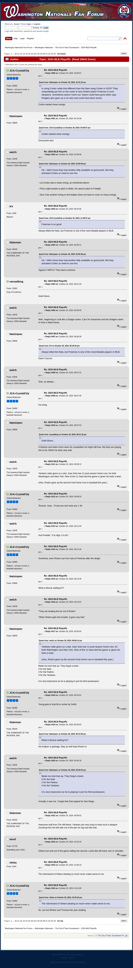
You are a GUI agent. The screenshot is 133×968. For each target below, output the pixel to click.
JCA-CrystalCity (19, 70)
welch (13, 152)
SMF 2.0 (55, 954)
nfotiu (13, 862)
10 (16, 54)
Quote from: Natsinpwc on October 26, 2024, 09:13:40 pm (62, 734)
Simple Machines (77, 954)
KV (11, 206)
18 (38, 54)
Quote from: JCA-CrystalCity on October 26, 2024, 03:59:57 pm (64, 128)
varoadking (16, 281)
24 (55, 54)
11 (18, 54)
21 (46, 54)
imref (13, 839)
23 (52, 54)
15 (29, 54)
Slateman (15, 242)
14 (26, 54)
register (37, 24)
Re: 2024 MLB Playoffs (55, 70)
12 (21, 54)
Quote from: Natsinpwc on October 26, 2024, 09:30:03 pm (62, 770)
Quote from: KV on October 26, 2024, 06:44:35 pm (59, 346)
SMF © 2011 (65, 954)
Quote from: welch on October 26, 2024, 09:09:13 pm (60, 641)
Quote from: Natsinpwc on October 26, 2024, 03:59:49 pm (62, 164)
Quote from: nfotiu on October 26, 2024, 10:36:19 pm (60, 897)
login (29, 24)
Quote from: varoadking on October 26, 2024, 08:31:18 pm (63, 434)
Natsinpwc (16, 116)
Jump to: (90, 936)
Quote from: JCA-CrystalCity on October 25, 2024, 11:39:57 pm (64, 218)
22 (49, 54)
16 (32, 54)
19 (41, 54)
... (13, 54)
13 (24, 54)
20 (44, 54)
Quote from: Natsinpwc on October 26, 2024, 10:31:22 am (62, 82)
